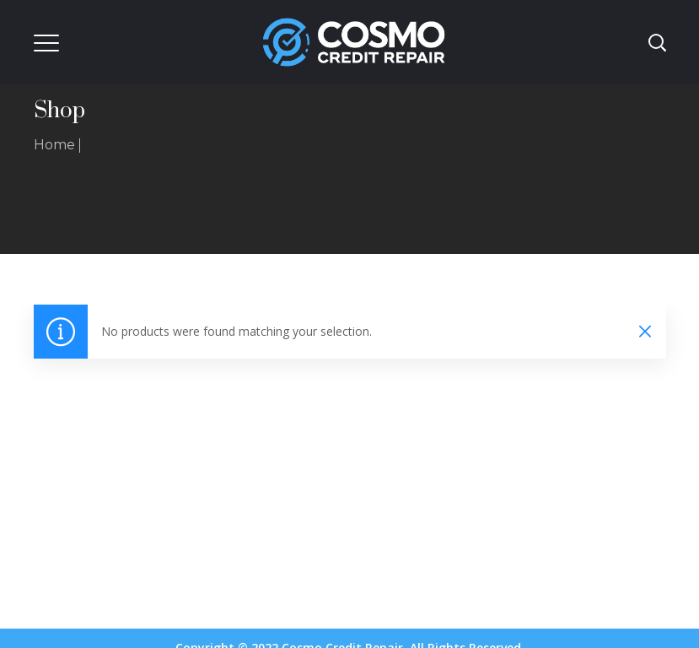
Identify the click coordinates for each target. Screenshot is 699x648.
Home (54, 145)
